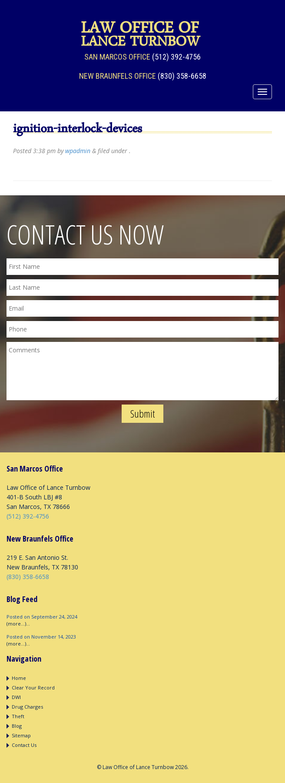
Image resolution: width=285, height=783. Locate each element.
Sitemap (21, 735)
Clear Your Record (33, 687)
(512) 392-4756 (176, 56)
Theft (18, 716)
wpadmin (77, 151)
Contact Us (24, 745)
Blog (17, 726)
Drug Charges (27, 706)
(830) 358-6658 (182, 75)
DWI (16, 697)
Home (19, 678)
